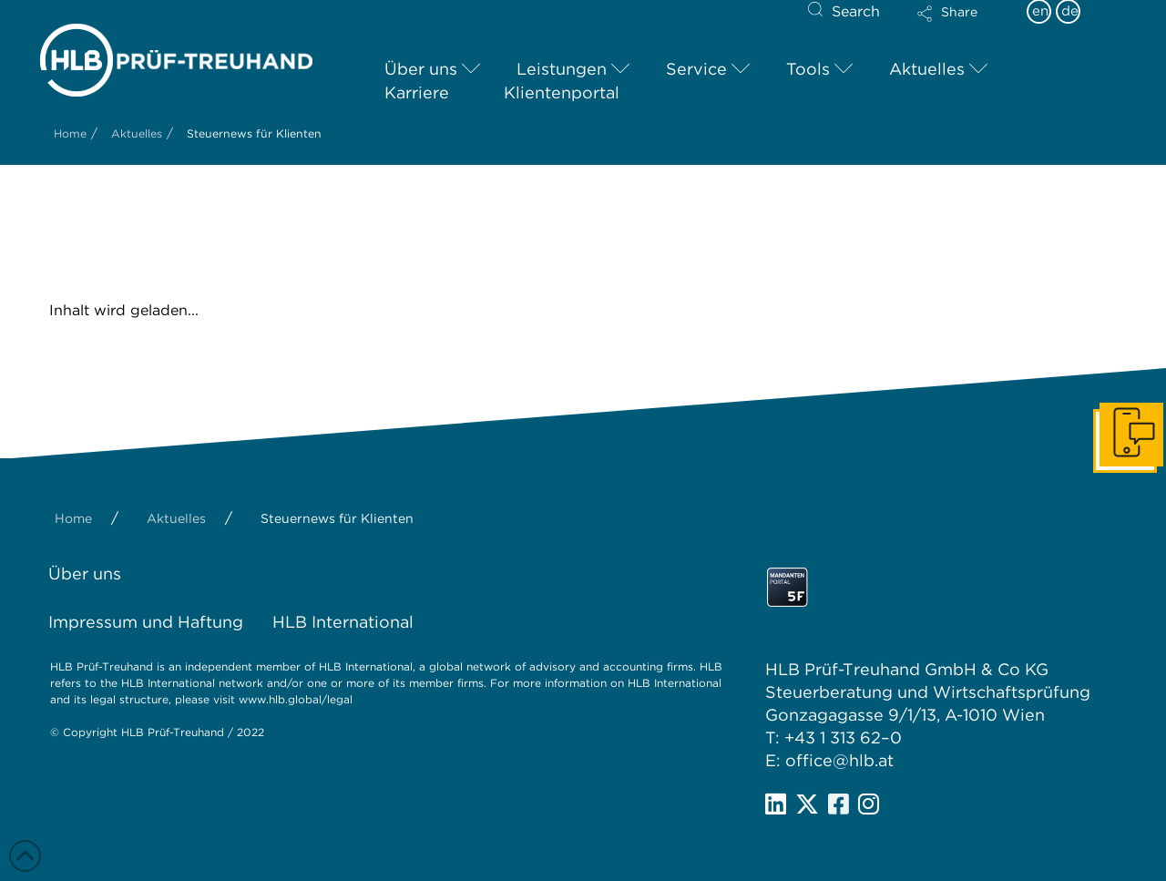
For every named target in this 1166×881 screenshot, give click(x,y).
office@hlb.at (839, 760)
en (1040, 11)
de (1070, 11)
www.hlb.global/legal (296, 699)
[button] (962, 25)
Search (856, 11)
